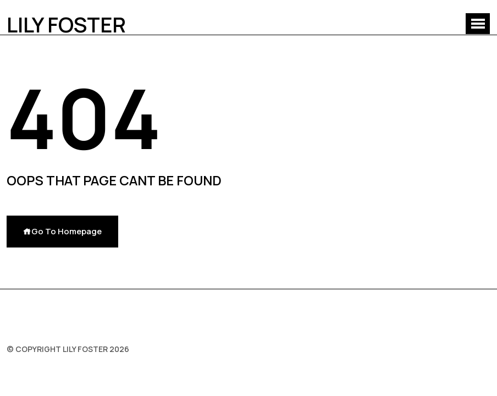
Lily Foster (66, 24)
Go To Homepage (62, 231)
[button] (478, 23)
